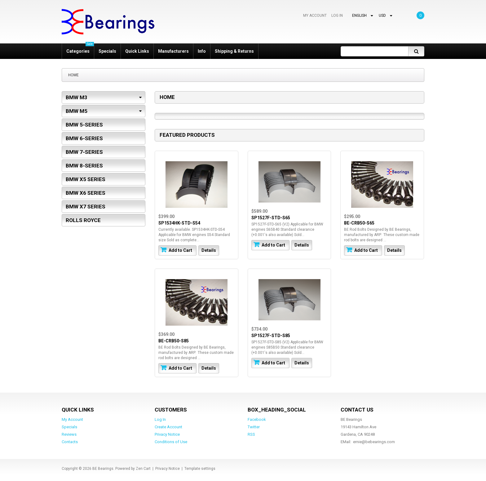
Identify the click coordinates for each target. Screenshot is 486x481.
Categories (80, 48)
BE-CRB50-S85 (173, 340)
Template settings (199, 468)
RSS (251, 434)
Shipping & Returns (234, 51)
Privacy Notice (167, 434)
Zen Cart (143, 468)
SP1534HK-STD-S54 (179, 222)
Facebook (257, 419)
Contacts (70, 441)
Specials (107, 51)
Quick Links (137, 51)
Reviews (69, 434)
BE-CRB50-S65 (359, 222)
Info (202, 51)
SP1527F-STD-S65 (270, 217)
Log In (337, 15)
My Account (315, 15)
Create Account (168, 427)
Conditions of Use (171, 441)
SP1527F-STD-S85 (270, 335)
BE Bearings (102, 468)
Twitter (254, 427)
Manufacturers (173, 51)
